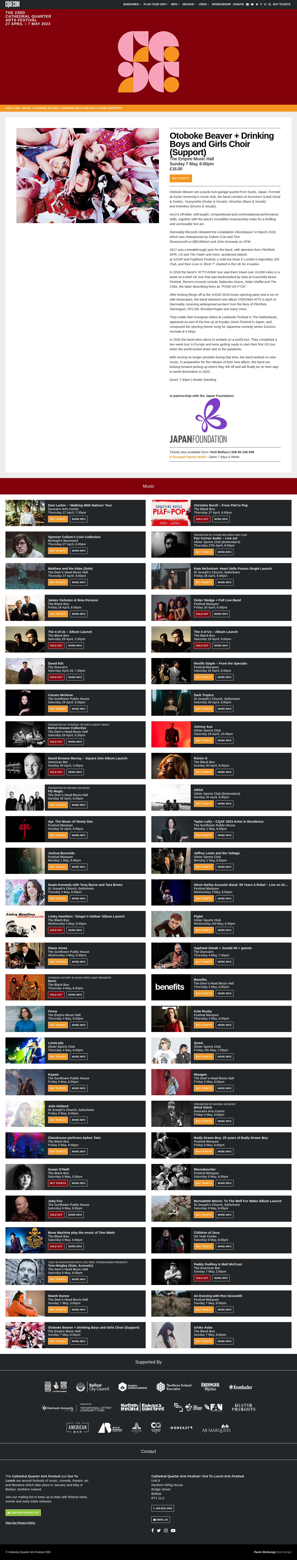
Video (204, 4)
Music (26, 108)
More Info (78, 519)
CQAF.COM (12, 108)
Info (175, 4)
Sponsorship (221, 4)
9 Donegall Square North (189, 457)
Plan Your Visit (156, 4)
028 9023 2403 (162, 1508)
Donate (238, 4)
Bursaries (132, 4)
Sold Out (202, 519)
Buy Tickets (281, 4)
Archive (189, 4)
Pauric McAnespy (273, 1552)
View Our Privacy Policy (20, 1522)
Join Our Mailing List (23, 1512)
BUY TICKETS (58, 1183)
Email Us (160, 1519)
